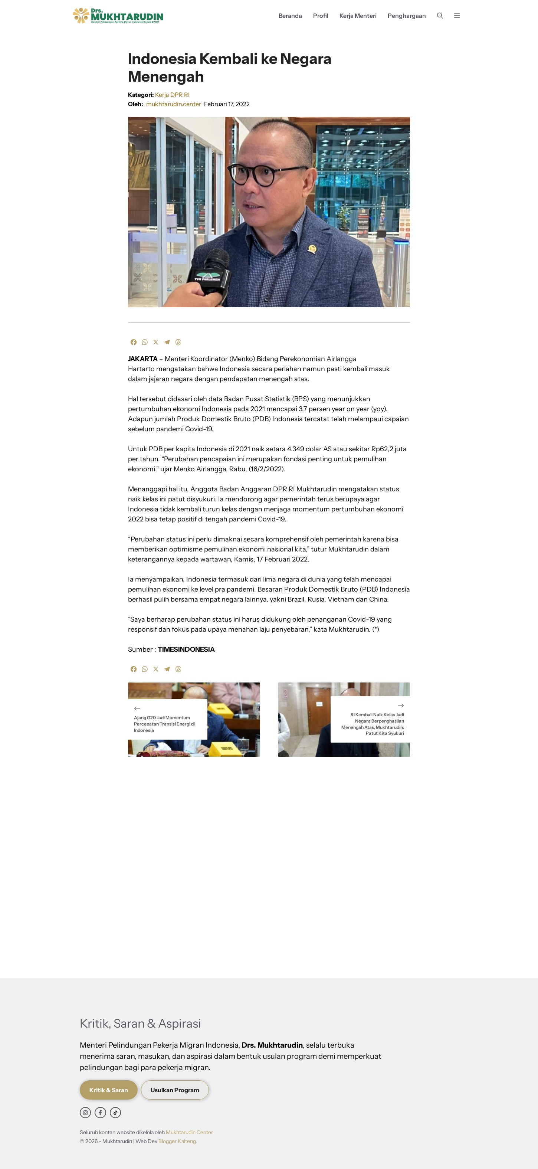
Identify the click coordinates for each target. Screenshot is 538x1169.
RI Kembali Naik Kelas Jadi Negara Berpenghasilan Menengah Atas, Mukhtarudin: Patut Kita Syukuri (372, 724)
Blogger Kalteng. (177, 1141)
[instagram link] (85, 1112)
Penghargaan (407, 15)
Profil (320, 15)
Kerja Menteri (358, 15)
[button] (440, 15)
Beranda (290, 15)
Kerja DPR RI (172, 94)
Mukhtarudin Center (189, 1132)
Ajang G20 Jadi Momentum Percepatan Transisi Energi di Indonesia (164, 724)
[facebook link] (100, 1112)
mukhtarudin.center (173, 104)
